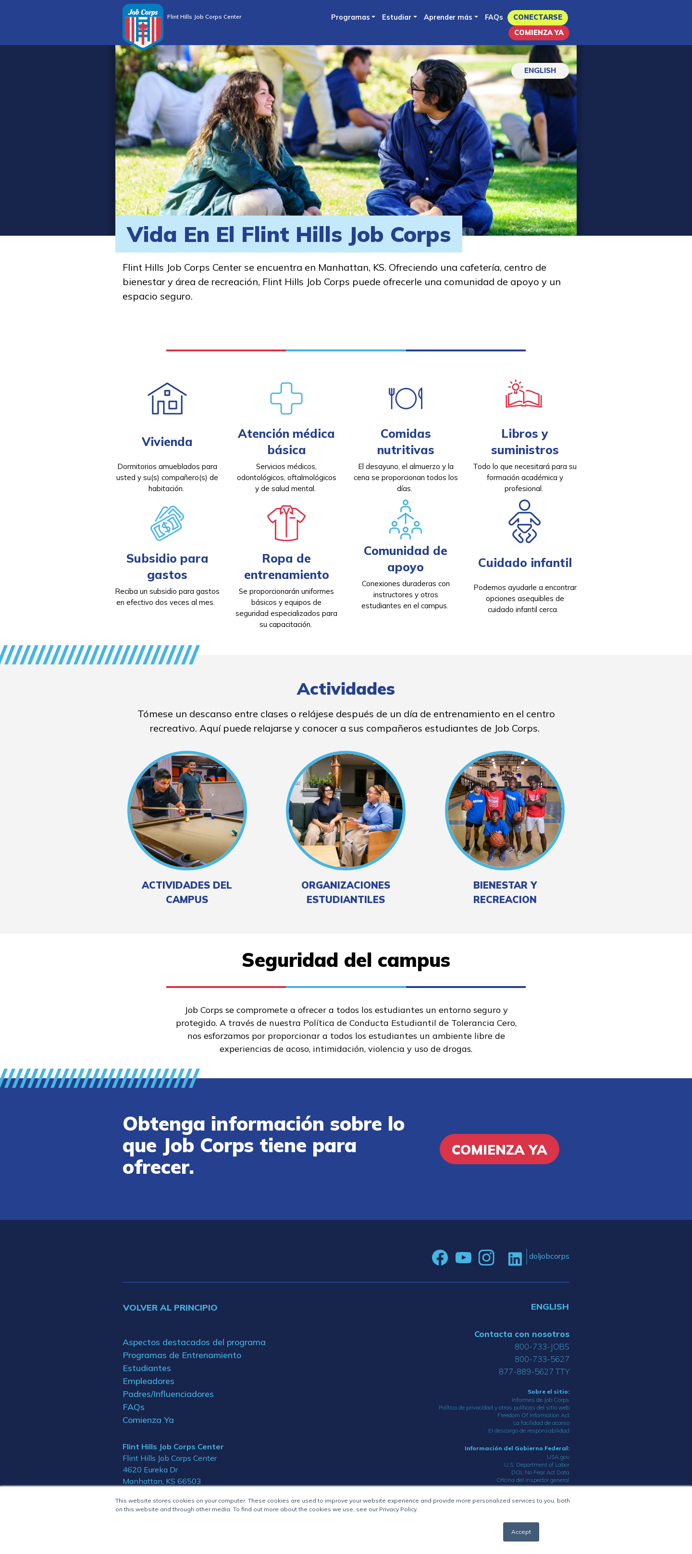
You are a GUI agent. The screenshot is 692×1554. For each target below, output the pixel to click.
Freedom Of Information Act (533, 1415)
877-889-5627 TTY (534, 1371)
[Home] (143, 27)
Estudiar (396, 17)
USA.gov (558, 1456)
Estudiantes (147, 1367)
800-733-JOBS (542, 1346)
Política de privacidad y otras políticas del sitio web (504, 1407)
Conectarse (537, 17)
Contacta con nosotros (521, 1334)
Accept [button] (521, 1531)
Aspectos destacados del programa (194, 1342)
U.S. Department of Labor (536, 1464)
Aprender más (448, 17)
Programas (350, 17)
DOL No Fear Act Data (540, 1472)
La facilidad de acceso (541, 1422)
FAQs (494, 17)
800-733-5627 (542, 1359)
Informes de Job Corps (540, 1399)
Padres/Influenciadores (168, 1393)
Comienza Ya (539, 32)
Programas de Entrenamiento (182, 1355)
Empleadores (148, 1380)
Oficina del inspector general (532, 1479)
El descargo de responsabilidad (528, 1430)
